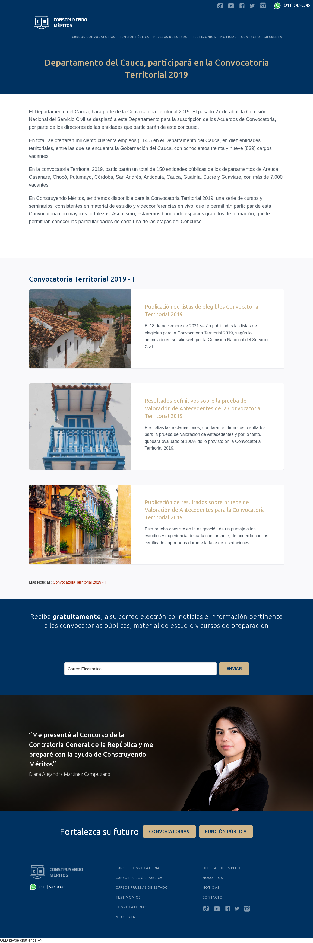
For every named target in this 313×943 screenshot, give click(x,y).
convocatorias (169, 831)
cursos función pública (139, 878)
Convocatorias (131, 907)
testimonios (204, 37)
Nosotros (213, 878)
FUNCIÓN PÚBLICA (134, 37)
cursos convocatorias (139, 868)
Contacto (250, 37)
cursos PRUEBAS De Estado (142, 887)
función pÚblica (226, 831)
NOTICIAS (211, 887)
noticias (228, 37)
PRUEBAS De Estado (170, 37)
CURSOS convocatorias (93, 37)
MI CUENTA (273, 37)
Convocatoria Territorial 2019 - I (79, 582)
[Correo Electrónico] (140, 668)
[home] (60, 22)
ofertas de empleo (221, 868)
